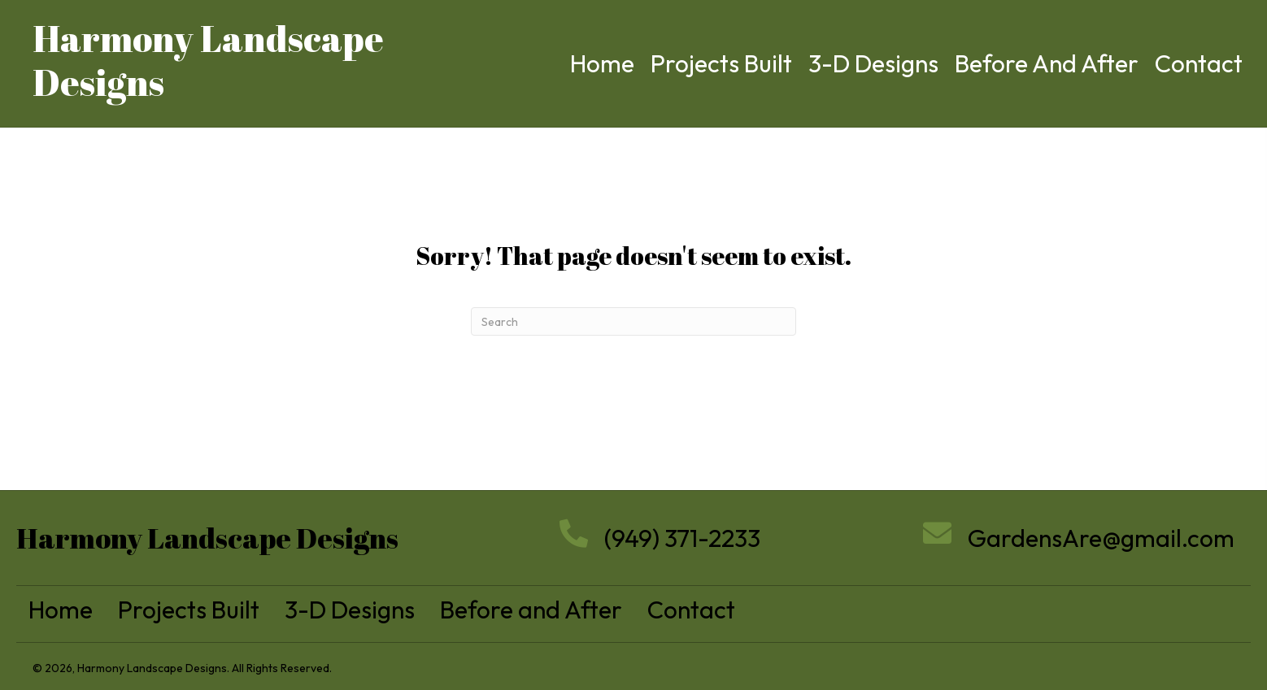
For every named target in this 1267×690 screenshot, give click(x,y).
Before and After (531, 609)
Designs (98, 81)
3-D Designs (350, 609)
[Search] (633, 321)
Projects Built (188, 609)
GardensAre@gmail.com (1101, 538)
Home (60, 609)
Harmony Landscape (208, 38)
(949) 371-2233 (682, 538)
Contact (691, 609)
